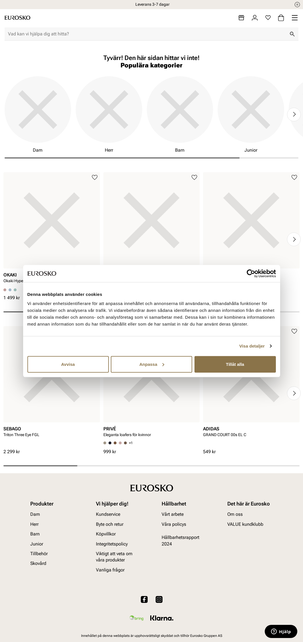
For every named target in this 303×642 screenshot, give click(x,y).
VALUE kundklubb (245, 524)
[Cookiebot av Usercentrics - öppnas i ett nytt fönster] (251, 273)
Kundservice (108, 514)
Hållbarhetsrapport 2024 (180, 540)
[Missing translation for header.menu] (295, 18)
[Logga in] (255, 18)
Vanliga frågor (110, 570)
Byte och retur (109, 524)
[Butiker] (241, 18)
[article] (51, 230)
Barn (35, 534)
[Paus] (297, 4)
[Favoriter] (268, 18)
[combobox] (147, 34)
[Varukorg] (281, 18)
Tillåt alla (235, 364)
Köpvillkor (106, 534)
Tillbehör (39, 553)
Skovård (38, 563)
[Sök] (292, 34)
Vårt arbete (173, 514)
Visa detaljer (252, 346)
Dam (35, 514)
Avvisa (68, 364)
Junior (36, 544)
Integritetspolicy (112, 544)
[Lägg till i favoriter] (94, 177)
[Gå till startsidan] (17, 18)
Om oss (235, 514)
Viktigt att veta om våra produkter (114, 557)
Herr (34, 524)
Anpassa (151, 364)
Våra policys (174, 524)
